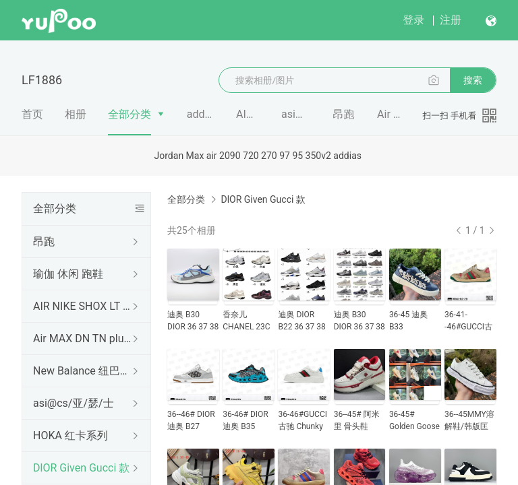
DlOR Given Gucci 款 (81, 467)
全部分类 (129, 114)
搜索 (472, 80)
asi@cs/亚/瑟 (295, 114)
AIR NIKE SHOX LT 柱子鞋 (83, 306)
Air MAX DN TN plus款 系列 (83, 338)
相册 (75, 114)
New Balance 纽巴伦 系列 (83, 370)
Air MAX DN (389, 114)
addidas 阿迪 (200, 114)
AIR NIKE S (248, 114)
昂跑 (344, 114)
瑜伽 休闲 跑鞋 (68, 273)
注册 (450, 19)
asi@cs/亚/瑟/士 (73, 403)
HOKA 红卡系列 (70, 435)
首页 (32, 114)
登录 (413, 19)
